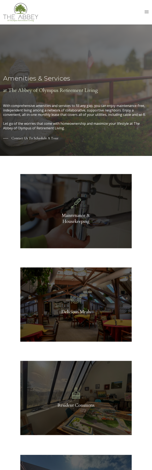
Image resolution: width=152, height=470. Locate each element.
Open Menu (146, 12)
